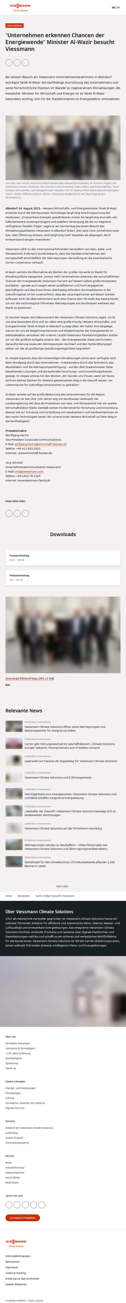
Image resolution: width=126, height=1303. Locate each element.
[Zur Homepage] (19, 7)
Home (8, 895)
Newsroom (24, 895)
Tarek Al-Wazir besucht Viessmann (54, 895)
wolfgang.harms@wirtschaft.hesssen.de (41, 444)
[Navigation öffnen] (121, 7)
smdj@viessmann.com (29, 471)
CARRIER (39, 1300)
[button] (63, 886)
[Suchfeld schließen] (107, 7)
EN (118, 7)
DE (113, 7)
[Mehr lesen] (63, 727)
